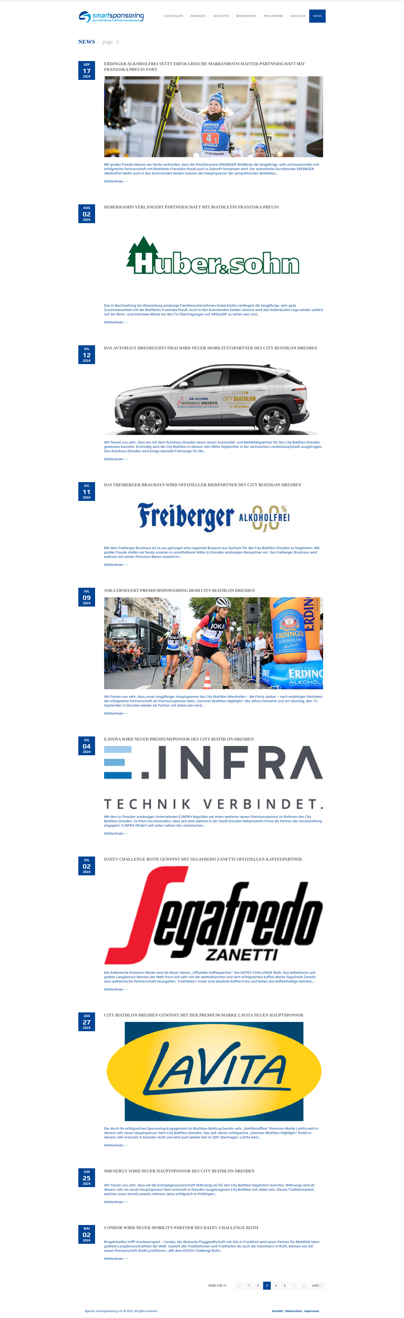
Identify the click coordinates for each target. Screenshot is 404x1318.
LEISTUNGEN (173, 16)
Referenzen (246, 16)
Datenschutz (293, 1311)
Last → (317, 1285)
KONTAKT (298, 16)
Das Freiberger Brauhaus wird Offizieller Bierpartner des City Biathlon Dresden (202, 485)
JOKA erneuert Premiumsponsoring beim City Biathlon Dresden (179, 590)
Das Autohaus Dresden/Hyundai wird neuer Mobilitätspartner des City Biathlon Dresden (210, 348)
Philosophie (273, 16)
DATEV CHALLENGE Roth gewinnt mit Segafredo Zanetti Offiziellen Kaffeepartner (203, 859)
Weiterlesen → (116, 181)
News (317, 16)
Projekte (198, 16)
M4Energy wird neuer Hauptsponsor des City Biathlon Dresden (179, 1171)
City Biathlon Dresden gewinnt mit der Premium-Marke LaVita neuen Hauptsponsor (204, 1015)
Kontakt (277, 1311)
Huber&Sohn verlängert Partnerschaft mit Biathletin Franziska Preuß (191, 207)
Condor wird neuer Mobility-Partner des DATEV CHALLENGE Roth (181, 1227)
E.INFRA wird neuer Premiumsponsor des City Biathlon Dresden (179, 739)
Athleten (221, 16)
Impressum (311, 1311)
